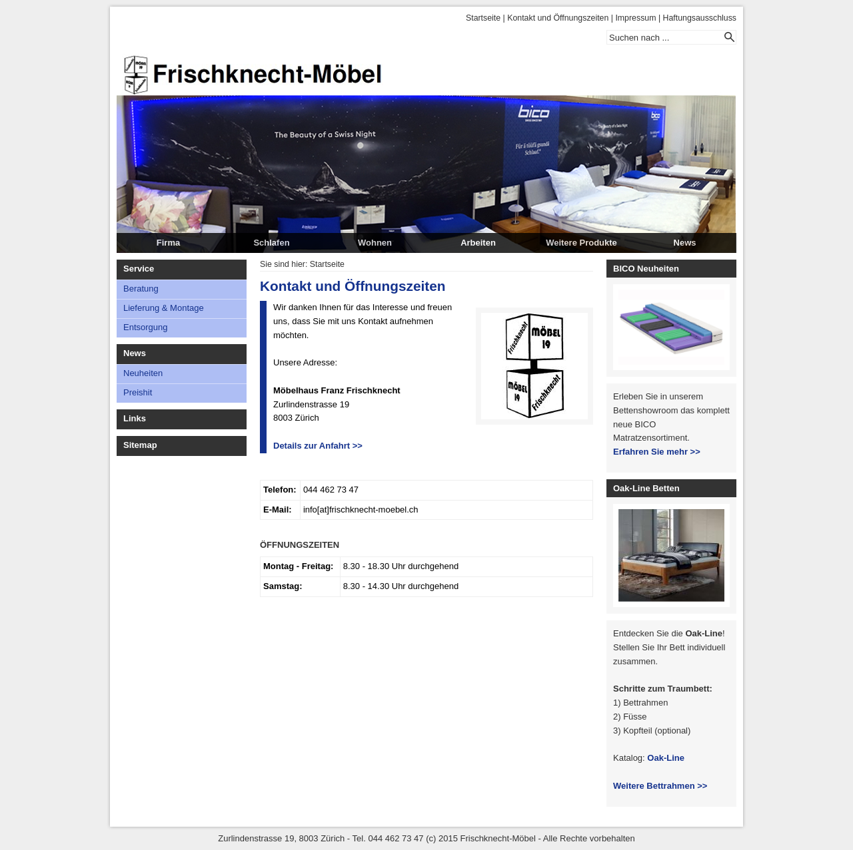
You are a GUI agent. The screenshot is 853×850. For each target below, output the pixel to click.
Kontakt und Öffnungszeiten (557, 18)
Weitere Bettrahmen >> (660, 786)
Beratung (141, 289)
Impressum (635, 18)
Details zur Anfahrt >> (318, 446)
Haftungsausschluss (699, 18)
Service (138, 269)
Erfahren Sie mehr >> (656, 452)
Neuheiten (143, 373)
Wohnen (375, 243)
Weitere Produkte (581, 243)
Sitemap (140, 445)
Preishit (137, 392)
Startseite (483, 18)
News (685, 243)
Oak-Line (665, 758)
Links (134, 418)
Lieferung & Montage (163, 308)
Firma (168, 243)
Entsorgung (145, 327)
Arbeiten (478, 243)
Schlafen (271, 243)
